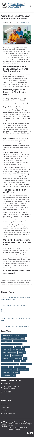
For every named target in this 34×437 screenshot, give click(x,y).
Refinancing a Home (24, 22)
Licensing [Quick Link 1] (4, 404)
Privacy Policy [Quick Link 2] (5, 407)
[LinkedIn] (31, 433)
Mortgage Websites (14, 427)
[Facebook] (28, 433)
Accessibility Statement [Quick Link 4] (8, 413)
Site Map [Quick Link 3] (3, 410)
